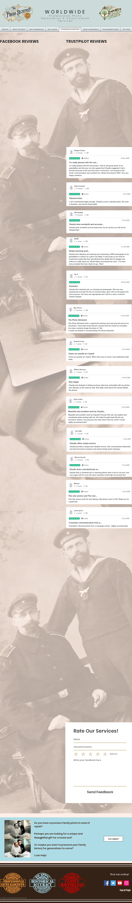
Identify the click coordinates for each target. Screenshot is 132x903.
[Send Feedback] (100, 792)
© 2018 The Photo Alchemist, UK (13, 898)
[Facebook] (106, 883)
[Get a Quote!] (113, 838)
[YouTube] (119, 883)
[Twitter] (113, 883)
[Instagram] (126, 883)
